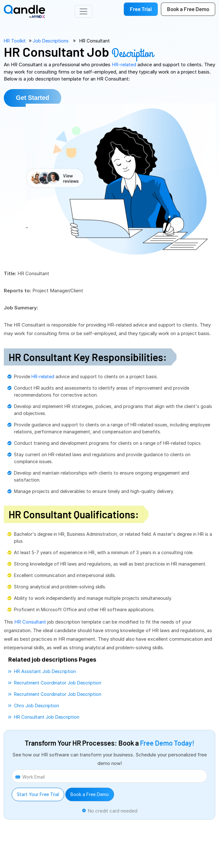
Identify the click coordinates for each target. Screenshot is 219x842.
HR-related (124, 65)
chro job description (36, 706)
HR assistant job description (45, 672)
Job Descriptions (51, 40)
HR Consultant (94, 40)
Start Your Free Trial (38, 795)
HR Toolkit (15, 40)
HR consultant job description (46, 717)
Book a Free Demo (89, 795)
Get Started (34, 98)
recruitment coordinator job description (57, 683)
